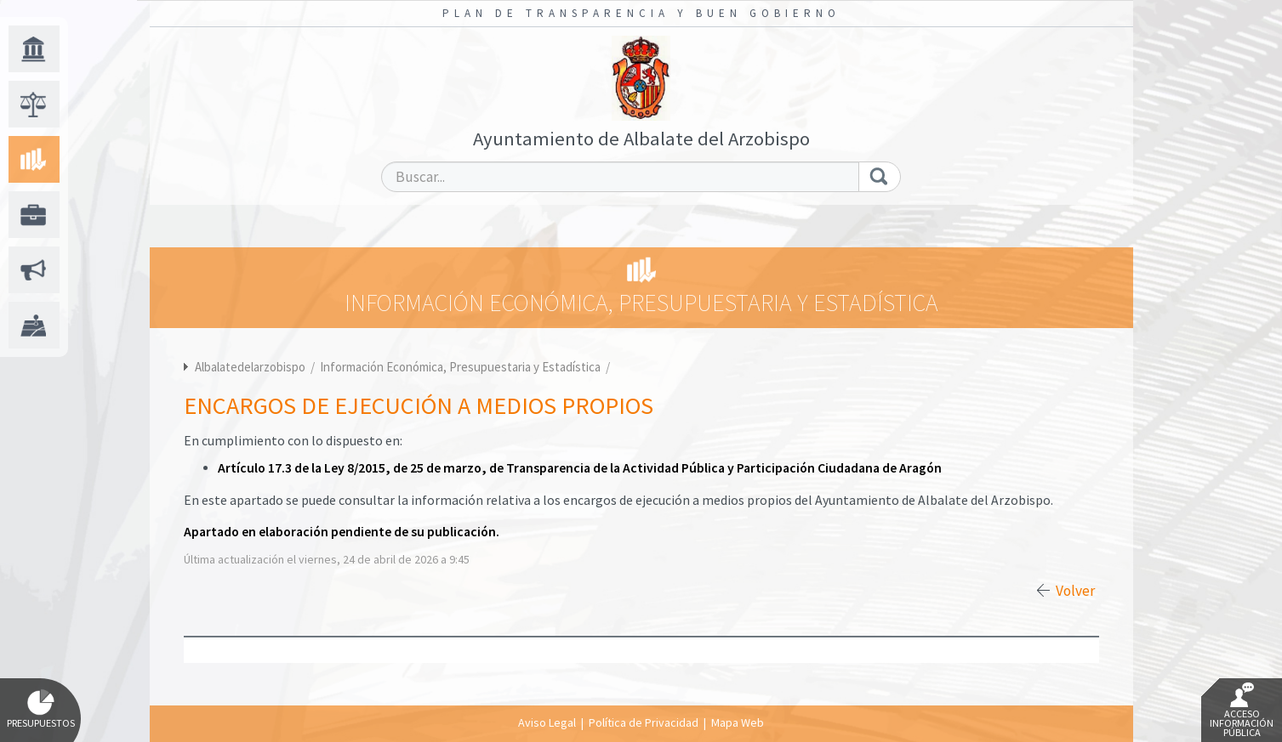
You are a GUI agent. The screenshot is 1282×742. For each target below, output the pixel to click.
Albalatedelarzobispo (250, 367)
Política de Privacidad (643, 722)
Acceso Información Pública (1241, 711)
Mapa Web (737, 722)
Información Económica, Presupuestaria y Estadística (461, 367)
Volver (1075, 590)
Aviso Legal (547, 722)
